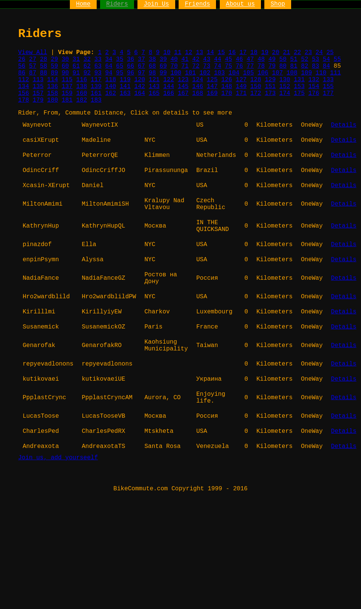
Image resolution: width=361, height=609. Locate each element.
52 (304, 59)
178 (23, 100)
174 (284, 93)
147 (212, 86)
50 (283, 59)
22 (297, 52)
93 (98, 73)
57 (32, 66)
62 (87, 66)
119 (125, 79)
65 (119, 66)
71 (184, 66)
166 (168, 93)
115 (67, 79)
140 (110, 86)
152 (284, 86)
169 (212, 93)
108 (292, 73)
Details (343, 125)
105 (248, 73)
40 (173, 59)
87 (32, 73)
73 (206, 66)
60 (65, 66)
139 (96, 86)
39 (163, 59)
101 (190, 73)
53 (315, 59)
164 (139, 93)
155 (328, 86)
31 (76, 59)
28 (43, 59)
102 (204, 73)
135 (37, 86)
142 (139, 86)
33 (98, 59)
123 (183, 79)
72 (195, 66)
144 (168, 86)
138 (81, 86)
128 (255, 79)
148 (226, 86)
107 (277, 73)
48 (261, 59)
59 (54, 66)
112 (23, 79)
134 (23, 86)
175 (299, 93)
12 (188, 52)
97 (141, 73)
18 (254, 52)
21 (286, 52)
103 (219, 73)
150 (255, 86)
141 (125, 86)
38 (152, 59)
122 (168, 79)
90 (65, 73)
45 (228, 59)
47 (250, 59)
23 (308, 52)
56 (21, 66)
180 (52, 100)
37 (141, 59)
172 (255, 93)
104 (233, 73)
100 (175, 73)
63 (98, 66)
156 (23, 93)
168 (197, 93)
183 (96, 100)
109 (306, 73)
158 (52, 93)
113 (37, 79)
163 (125, 93)
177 (328, 93)
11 (177, 52)
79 (272, 66)
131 (299, 79)
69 (163, 66)
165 (154, 93)
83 (315, 66)
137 (67, 86)
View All (32, 52)
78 (261, 66)
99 (163, 73)
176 (313, 93)
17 (243, 52)
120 (139, 79)
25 (329, 52)
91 (76, 73)
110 (321, 73)
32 (87, 59)
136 (52, 86)
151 (270, 86)
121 (154, 79)
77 (250, 66)
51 (293, 59)
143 (154, 86)
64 (109, 66)
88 (43, 73)
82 (304, 66)
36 (130, 59)
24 (319, 52)
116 (81, 79)
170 (226, 93)
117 (96, 79)
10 (166, 52)
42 (195, 59)
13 (199, 52)
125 (212, 79)
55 (337, 59)
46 (239, 59)
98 (152, 73)
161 (96, 93)
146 (197, 86)
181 (67, 100)
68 (152, 66)
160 (81, 93)
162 (110, 93)
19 (264, 52)
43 (206, 59)
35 (119, 59)
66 (130, 66)
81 (293, 66)
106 (263, 73)
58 (43, 66)
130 (284, 79)
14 (210, 52)
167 (183, 93)
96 (130, 73)
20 (275, 52)
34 (109, 59)
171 (241, 93)
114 (52, 79)
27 (32, 59)
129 (270, 79)
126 (226, 79)
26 (21, 59)
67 (141, 66)
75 (228, 66)
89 (54, 73)
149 (241, 86)
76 (239, 66)
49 (272, 59)
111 (335, 73)
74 (217, 66)
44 (217, 59)
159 (67, 93)
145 (183, 86)
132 (313, 79)
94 (109, 73)
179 (37, 100)
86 (21, 73)
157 (37, 93)
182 (81, 100)
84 (326, 66)
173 (270, 93)
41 (184, 59)
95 (119, 73)
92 (87, 73)
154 (313, 86)
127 (241, 79)
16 (232, 52)
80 (283, 66)
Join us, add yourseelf (58, 457)
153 (299, 86)
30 (65, 59)
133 (328, 79)
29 (54, 59)
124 (197, 79)
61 (76, 66)
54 (326, 59)
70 (173, 66)
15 (221, 52)
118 (110, 79)
